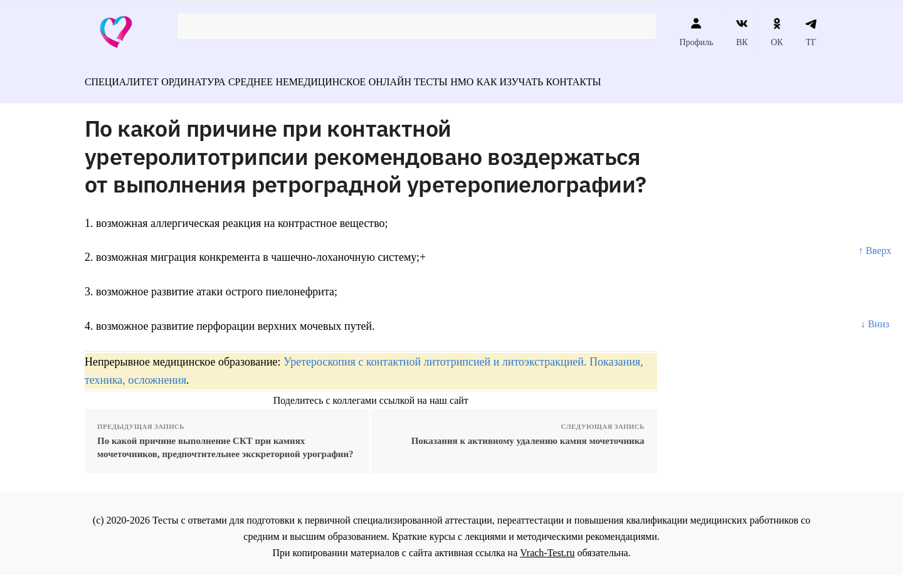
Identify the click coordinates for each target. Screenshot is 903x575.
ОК (776, 32)
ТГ (811, 32)
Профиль (696, 32)
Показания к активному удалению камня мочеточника (528, 435)
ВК (742, 32)
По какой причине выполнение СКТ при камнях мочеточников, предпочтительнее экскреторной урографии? (225, 441)
